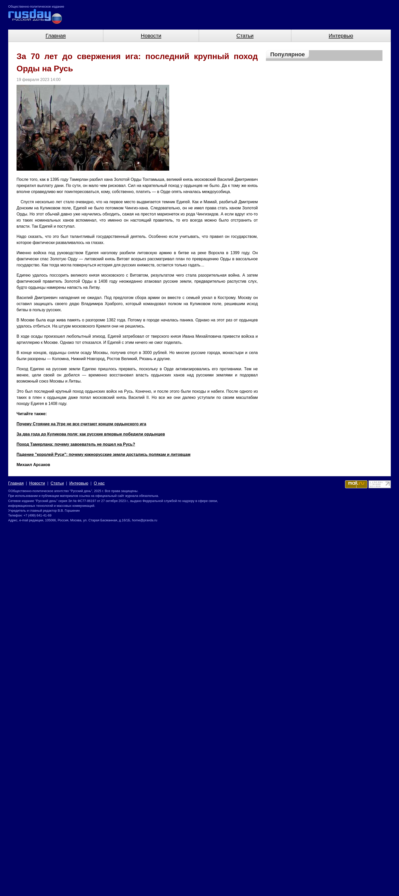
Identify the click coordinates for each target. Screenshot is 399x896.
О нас (99, 483)
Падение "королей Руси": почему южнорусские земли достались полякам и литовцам (104, 454)
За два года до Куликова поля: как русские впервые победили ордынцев (91, 434)
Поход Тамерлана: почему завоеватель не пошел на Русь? (76, 444)
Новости (151, 35)
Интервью (341, 35)
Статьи (244, 35)
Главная (56, 35)
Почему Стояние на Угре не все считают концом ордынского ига (81, 424)
